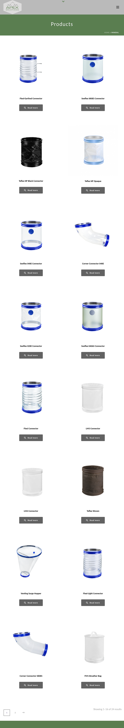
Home (106, 32)
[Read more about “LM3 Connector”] (93, 437)
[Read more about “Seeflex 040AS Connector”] (93, 355)
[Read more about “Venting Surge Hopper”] (31, 602)
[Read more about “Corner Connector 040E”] (93, 273)
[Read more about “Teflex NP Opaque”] (93, 190)
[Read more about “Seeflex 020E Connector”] (31, 355)
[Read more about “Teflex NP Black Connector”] (31, 190)
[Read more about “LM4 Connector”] (31, 520)
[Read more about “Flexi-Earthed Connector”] (31, 107)
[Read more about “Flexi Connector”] (31, 437)
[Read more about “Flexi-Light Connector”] (93, 602)
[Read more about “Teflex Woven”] (93, 520)
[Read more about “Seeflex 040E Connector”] (31, 273)
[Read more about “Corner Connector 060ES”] (31, 685)
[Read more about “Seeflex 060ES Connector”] (93, 107)
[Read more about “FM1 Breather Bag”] (93, 685)
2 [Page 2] (15, 713)
